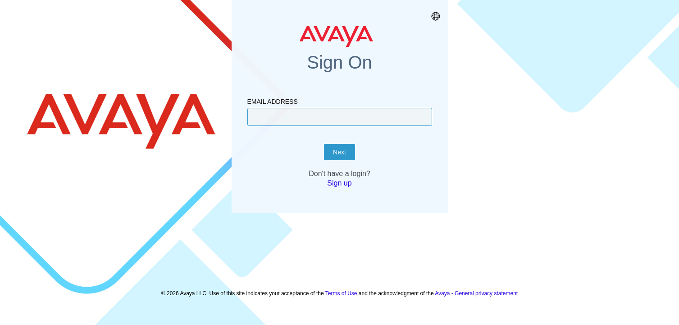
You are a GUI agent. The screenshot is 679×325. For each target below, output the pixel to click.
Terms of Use (341, 289)
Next (339, 174)
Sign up (339, 205)
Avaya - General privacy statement (476, 289)
